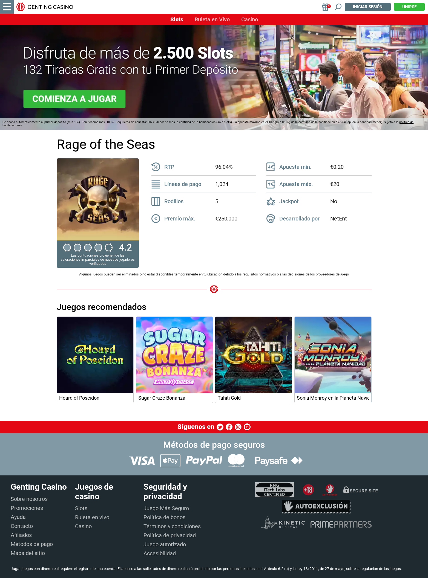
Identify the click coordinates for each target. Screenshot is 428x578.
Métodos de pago (32, 544)
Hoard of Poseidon (79, 398)
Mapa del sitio (28, 553)
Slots (176, 19)
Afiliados (21, 535)
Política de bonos (164, 517)
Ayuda (18, 517)
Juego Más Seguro (166, 508)
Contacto (22, 526)
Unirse (409, 6)
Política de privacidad (169, 535)
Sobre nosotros (29, 499)
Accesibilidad (159, 553)
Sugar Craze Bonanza (161, 398)
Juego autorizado (164, 544)
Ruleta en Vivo (212, 19)
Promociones (27, 508)
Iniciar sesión (368, 6)
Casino (249, 19)
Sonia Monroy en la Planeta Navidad (333, 398)
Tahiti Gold (229, 398)
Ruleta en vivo (92, 517)
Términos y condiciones (172, 526)
